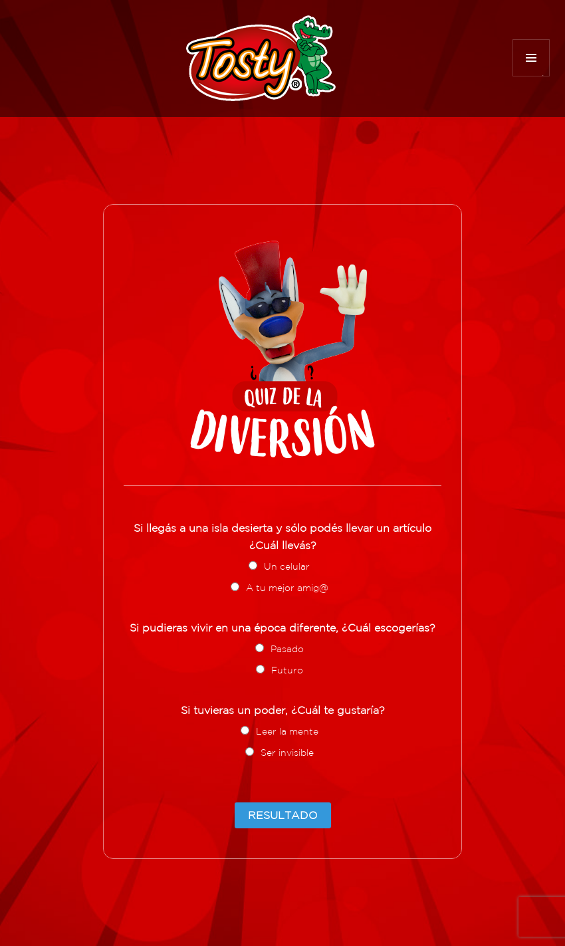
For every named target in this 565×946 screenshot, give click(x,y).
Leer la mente (287, 731)
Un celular (287, 566)
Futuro (287, 670)
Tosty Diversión (261, 58)
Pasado (287, 649)
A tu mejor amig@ (287, 587)
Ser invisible (287, 752)
